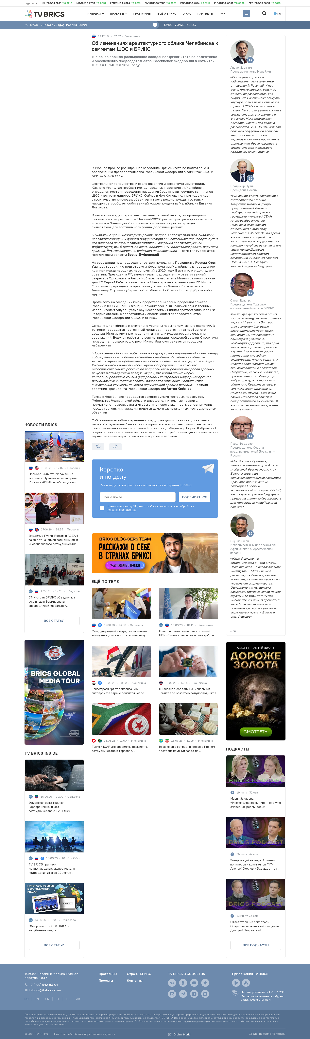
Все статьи (54, 621)
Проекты (106, 980)
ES (68, 999)
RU (26, 999)
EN (37, 999)
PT (58, 999)
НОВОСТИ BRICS (41, 425)
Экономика (132, 36)
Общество (73, 591)
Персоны (73, 468)
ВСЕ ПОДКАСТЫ (256, 945)
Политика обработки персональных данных (84, 1034)
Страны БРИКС (139, 974)
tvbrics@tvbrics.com (43, 990)
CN (47, 999)
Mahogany (278, 1033)
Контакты (135, 980)
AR (78, 999)
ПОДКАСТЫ (237, 749)
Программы (108, 974)
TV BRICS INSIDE (41, 753)
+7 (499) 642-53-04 (41, 985)
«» (255, 114)
